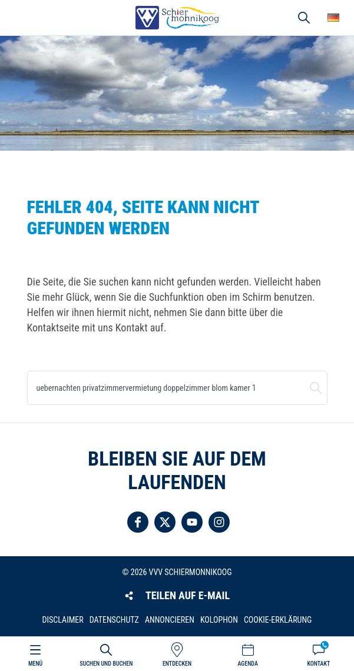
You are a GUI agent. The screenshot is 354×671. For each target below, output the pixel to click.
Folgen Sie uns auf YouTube (192, 522)
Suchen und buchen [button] (304, 17)
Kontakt (318, 663)
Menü (35, 663)
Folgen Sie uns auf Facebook (137, 522)
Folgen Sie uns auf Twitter (165, 522)
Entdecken (177, 663)
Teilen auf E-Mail (187, 595)
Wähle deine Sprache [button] (333, 17)
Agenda (248, 663)
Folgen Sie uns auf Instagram (219, 522)
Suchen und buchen (315, 388)
